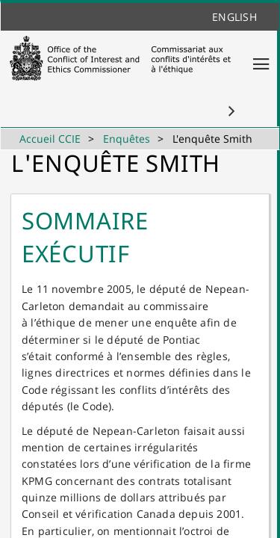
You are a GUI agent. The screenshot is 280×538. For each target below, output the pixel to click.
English (234, 17)
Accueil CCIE (50, 139)
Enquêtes (126, 139)
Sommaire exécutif (85, 236)
